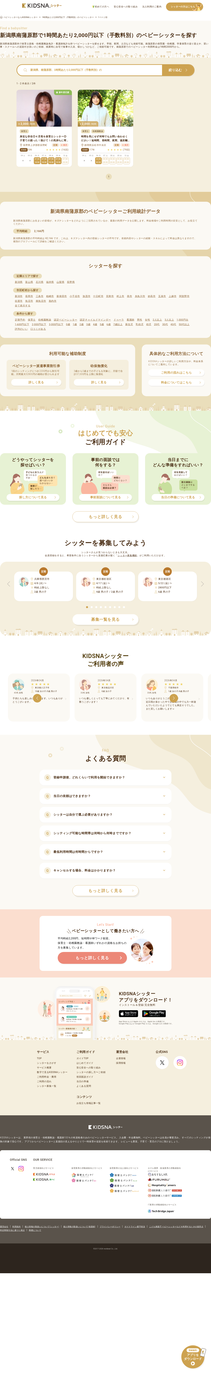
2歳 (81, 324)
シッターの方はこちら (187, 7)
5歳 (102, 324)
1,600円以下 (22, 324)
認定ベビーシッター (65, 319)
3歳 (88, 324)
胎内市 (53, 301)
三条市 (40, 296)
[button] (87, 607)
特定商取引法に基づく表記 (12, 1230)
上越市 (172, 296)
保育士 (32, 319)
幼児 (148, 324)
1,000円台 (182, 319)
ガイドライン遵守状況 (134, 1226)
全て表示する (22, 305)
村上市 (120, 296)
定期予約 (20, 319)
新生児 (129, 324)
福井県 (50, 282)
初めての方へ (100, 6)
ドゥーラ (119, 319)
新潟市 (19, 296)
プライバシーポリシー (110, 1226)
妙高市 (152, 296)
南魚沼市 (41, 301)
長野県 (71, 282)
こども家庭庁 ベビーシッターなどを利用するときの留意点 (176, 1226)
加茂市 (86, 296)
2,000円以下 (39, 324)
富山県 (29, 282)
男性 (139, 319)
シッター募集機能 (127, 555)
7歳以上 (118, 324)
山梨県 (60, 282)
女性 (147, 319)
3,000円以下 (56, 324)
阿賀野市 (184, 296)
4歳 (95, 324)
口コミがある (38, 329)
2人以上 (157, 319)
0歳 (68, 324)
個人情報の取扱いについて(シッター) (42, 1226)
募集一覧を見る (112, 619)
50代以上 (184, 324)
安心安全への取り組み (126, 6)
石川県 (40, 282)
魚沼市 (29, 301)
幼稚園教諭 (44, 319)
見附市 (110, 296)
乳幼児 (139, 324)
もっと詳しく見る (111, 890)
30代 (165, 324)
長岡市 (29, 296)
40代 (173, 324)
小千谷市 (75, 296)
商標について (35, 1230)
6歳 (109, 324)
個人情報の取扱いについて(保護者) (79, 1226)
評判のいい (21, 329)
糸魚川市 (140, 296)
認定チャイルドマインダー (95, 319)
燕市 (129, 296)
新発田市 (62, 296)
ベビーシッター (83, 43)
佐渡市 (19, 301)
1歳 (75, 324)
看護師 (130, 319)
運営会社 (4, 1226)
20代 (157, 324)
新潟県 (19, 282)
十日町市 (98, 296)
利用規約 (16, 1226)
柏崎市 (50, 296)
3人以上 (169, 319)
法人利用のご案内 (151, 6)
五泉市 (162, 296)
